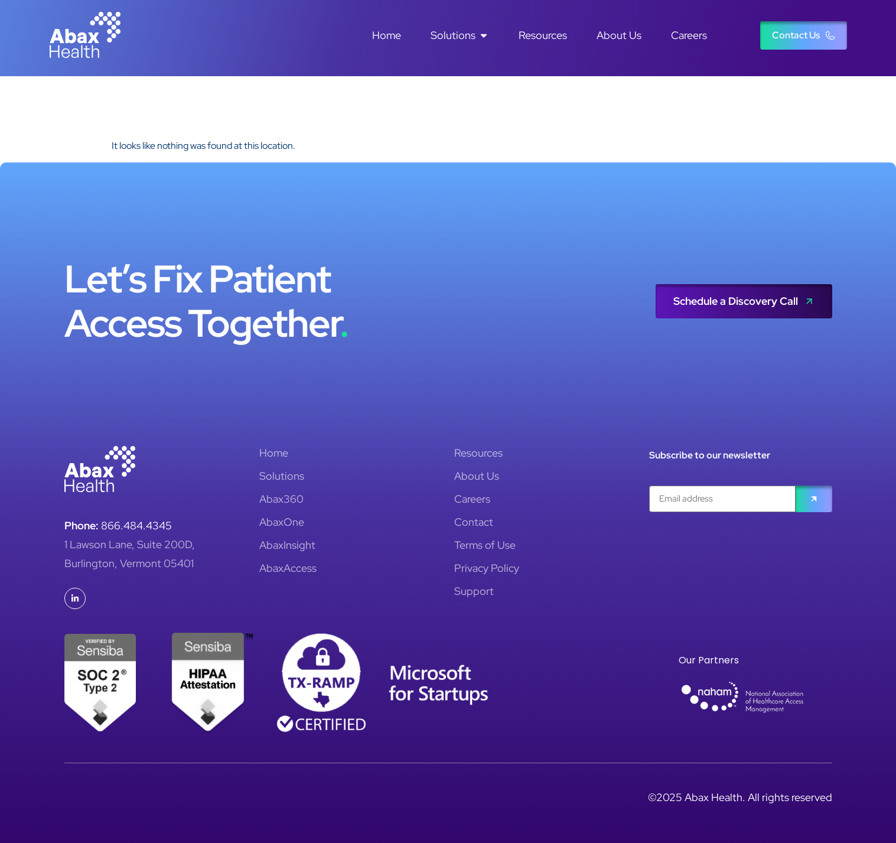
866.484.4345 (136, 525)
